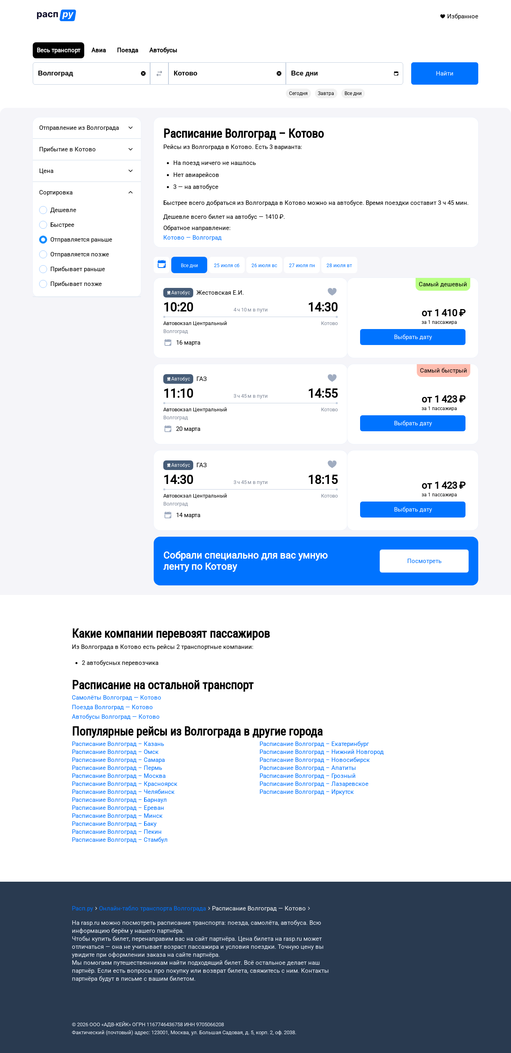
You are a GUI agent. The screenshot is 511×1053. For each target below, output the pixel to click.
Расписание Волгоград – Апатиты (307, 767)
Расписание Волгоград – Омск (115, 752)
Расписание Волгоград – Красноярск (124, 783)
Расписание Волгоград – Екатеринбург (314, 744)
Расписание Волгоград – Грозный (307, 775)
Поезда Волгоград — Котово (112, 707)
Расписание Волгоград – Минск (117, 815)
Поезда (127, 50)
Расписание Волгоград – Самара (118, 759)
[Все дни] (189, 265)
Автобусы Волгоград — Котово (116, 716)
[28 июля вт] (339, 265)
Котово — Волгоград (192, 237)
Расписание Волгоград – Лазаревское (313, 783)
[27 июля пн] (302, 265)
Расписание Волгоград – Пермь (117, 767)
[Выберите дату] (162, 265)
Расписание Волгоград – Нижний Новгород (321, 752)
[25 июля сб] (227, 265)
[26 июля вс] (264, 265)
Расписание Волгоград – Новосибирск (314, 759)
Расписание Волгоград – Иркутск (306, 791)
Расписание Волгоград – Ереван (118, 807)
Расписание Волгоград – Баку (114, 823)
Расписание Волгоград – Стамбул (120, 839)
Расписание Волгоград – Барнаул (119, 799)
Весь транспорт (58, 50)
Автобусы (163, 50)
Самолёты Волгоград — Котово (116, 697)
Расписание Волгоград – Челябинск (123, 791)
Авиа (98, 50)
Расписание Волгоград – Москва (119, 775)
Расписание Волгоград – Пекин (117, 831)
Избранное (459, 16)
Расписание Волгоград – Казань (118, 744)
